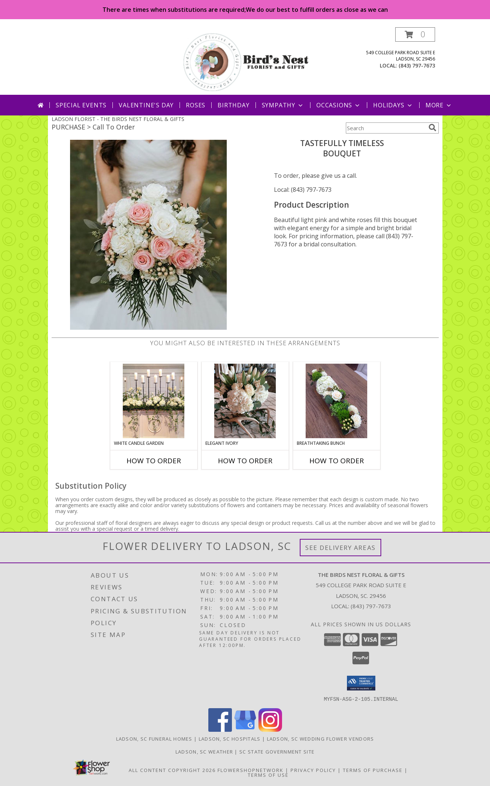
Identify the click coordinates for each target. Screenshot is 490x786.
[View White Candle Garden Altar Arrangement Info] (153, 401)
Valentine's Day (146, 105)
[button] (415, 34)
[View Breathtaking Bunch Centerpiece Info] (336, 401)
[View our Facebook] (220, 729)
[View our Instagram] (270, 729)
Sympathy (283, 105)
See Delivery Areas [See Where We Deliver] (340, 547)
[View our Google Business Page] (245, 729)
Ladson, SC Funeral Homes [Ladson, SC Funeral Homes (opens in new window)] (154, 738)
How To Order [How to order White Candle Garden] (153, 460)
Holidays (393, 105)
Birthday (233, 105)
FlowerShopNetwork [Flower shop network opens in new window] (251, 769)
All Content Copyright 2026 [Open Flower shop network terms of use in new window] (172, 769)
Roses (195, 105)
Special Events (81, 105)
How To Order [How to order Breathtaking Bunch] (336, 460)
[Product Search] (385, 128)
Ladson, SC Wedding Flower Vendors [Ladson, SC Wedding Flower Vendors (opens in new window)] (320, 738)
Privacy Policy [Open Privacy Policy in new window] (313, 769)
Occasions (338, 105)
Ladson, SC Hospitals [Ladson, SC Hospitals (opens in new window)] (230, 738)
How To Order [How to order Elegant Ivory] (245, 460)
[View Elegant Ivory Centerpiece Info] (245, 401)
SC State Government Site (276, 751)
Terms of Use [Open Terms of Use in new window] (268, 774)
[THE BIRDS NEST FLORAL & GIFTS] (246, 61)
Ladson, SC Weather (204, 751)
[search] (432, 128)
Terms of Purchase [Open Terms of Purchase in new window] (373, 769)
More (438, 105)
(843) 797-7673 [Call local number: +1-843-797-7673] (417, 65)
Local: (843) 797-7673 (302, 190)
